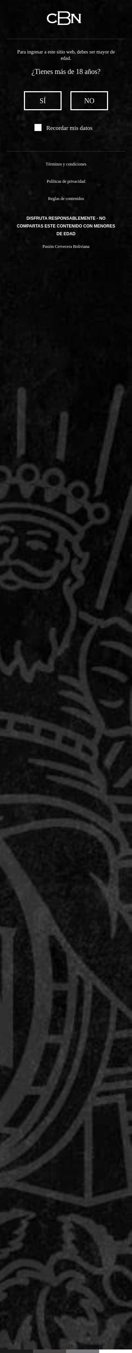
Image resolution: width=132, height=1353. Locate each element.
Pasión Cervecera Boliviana (66, 247)
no (89, 101)
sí (43, 101)
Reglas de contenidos (66, 199)
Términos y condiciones (66, 164)
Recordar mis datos (69, 128)
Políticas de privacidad (66, 181)
